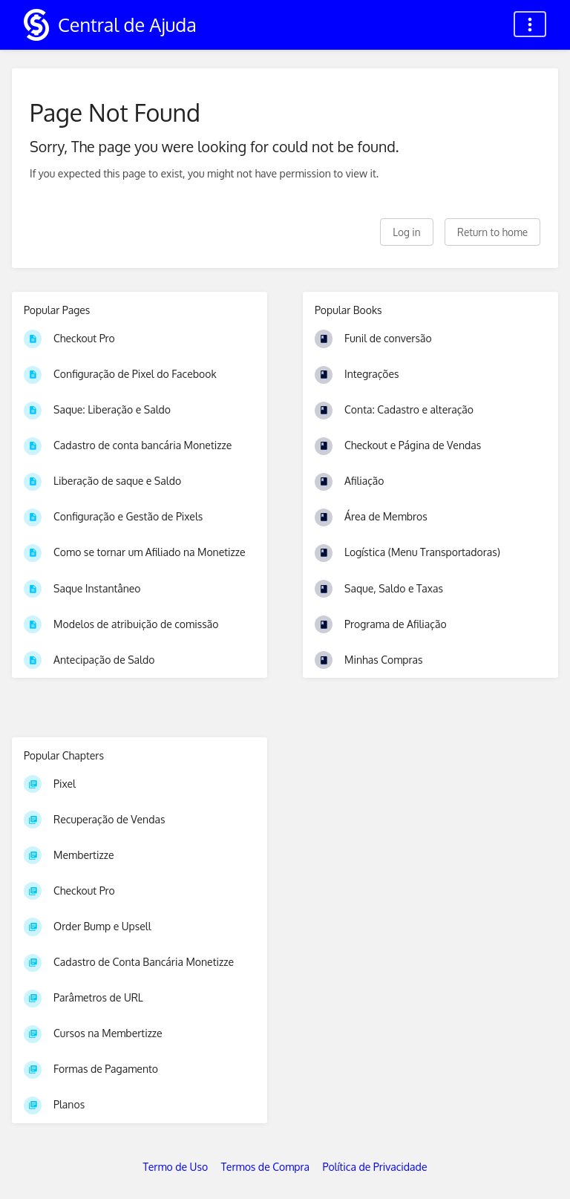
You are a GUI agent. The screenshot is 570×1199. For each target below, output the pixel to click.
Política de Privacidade (375, 1166)
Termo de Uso (176, 1166)
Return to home (492, 232)
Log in (406, 232)
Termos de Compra (265, 1166)
